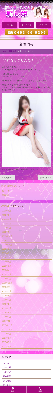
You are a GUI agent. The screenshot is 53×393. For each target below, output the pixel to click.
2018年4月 (6, 312)
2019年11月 (7, 240)
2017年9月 (6, 334)
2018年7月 (6, 300)
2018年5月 (6, 308)
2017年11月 (7, 325)
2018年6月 (6, 304)
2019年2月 (6, 274)
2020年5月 (6, 215)
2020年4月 (6, 219)
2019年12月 (7, 236)
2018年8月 (6, 295)
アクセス (7, 385)
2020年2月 (6, 228)
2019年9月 (6, 249)
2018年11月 (7, 287)
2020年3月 (6, 223)
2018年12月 (7, 283)
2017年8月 (6, 338)
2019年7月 (6, 257)
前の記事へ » (45, 177)
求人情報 (7, 380)
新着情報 (6, 195)
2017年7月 (6, 342)
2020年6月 (6, 211)
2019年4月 (6, 270)
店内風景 (7, 376)
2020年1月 (6, 232)
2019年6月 (6, 262)
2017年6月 (6, 346)
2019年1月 (6, 278)
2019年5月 (6, 266)
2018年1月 (6, 317)
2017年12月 (7, 321)
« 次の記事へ (7, 177)
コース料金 (26, 25)
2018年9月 (6, 291)
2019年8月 (6, 253)
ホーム (10, 25)
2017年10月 (7, 329)
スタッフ (43, 25)
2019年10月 (7, 245)
